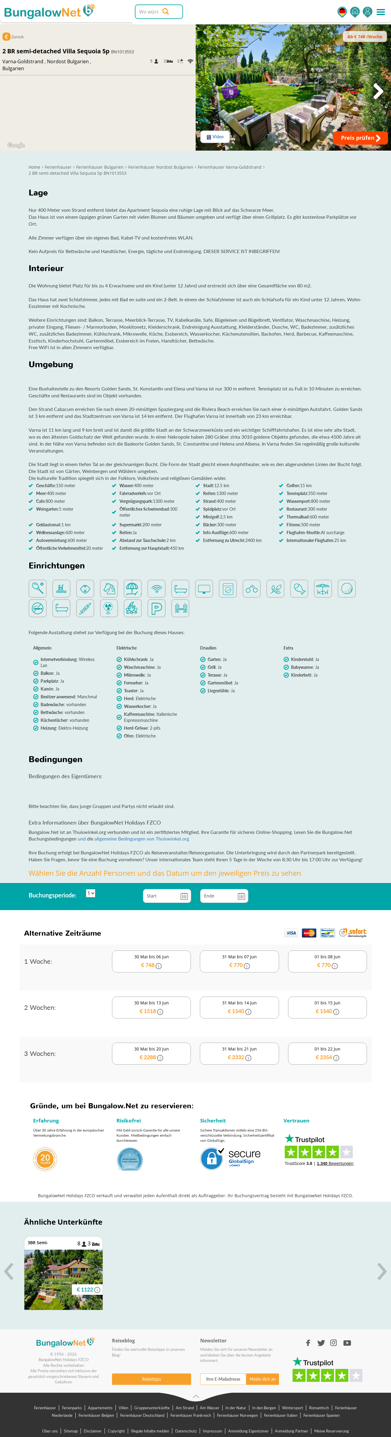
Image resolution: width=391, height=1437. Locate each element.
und (82, 838)
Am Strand (185, 1407)
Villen (123, 1407)
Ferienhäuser (45, 1407)
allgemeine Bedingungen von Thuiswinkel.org (142, 838)
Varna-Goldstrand (22, 61)
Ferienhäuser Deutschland (142, 1415)
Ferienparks (72, 1407)
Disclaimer (93, 1431)
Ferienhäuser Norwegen (237, 1415)
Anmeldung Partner (291, 1431)
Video (215, 136)
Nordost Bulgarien (68, 61)
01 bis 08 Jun (327, 961)
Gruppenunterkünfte (152, 1407)
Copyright (116, 1431)
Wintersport (292, 1407)
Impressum (212, 1431)
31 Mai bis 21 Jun (239, 1053)
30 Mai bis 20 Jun (151, 1053)
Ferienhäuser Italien (280, 1415)
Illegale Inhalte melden (150, 1431)
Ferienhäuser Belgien (96, 1415)
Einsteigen (367, 12)
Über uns (50, 1431)
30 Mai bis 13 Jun (151, 1007)
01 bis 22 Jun (327, 1053)
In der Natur (235, 1407)
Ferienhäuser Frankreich (190, 1415)
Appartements (100, 1407)
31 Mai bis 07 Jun (239, 961)
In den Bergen (264, 1407)
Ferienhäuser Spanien (321, 1415)
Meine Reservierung (331, 1431)
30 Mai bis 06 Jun (151, 961)
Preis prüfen (360, 138)
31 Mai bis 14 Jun (239, 1007)
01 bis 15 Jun (327, 1007)
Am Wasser (209, 1407)
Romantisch (319, 1407)
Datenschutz (186, 1431)
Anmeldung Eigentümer (248, 1431)
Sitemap (71, 1431)
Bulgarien (13, 68)
